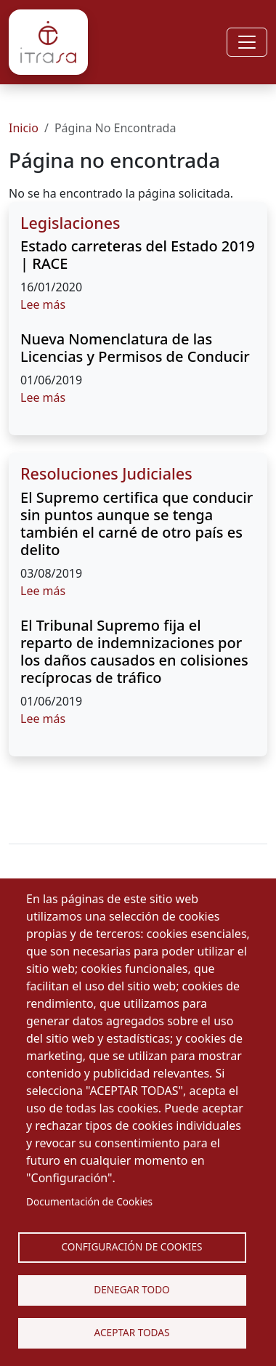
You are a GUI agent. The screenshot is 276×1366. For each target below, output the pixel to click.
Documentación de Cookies (89, 1201)
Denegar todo (131, 1289)
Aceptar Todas (132, 1332)
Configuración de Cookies (132, 1246)
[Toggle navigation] (247, 42)
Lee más (42, 304)
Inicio (23, 128)
